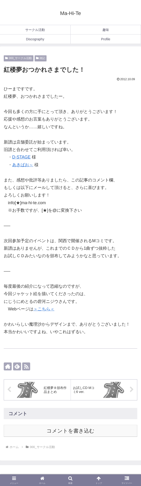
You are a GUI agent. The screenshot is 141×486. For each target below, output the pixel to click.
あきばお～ (22, 164)
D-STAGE (21, 157)
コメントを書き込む (70, 431)
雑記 (40, 58)
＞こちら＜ (43, 309)
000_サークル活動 (18, 58)
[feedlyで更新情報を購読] (17, 366)
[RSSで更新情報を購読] (26, 366)
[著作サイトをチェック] (8, 366)
